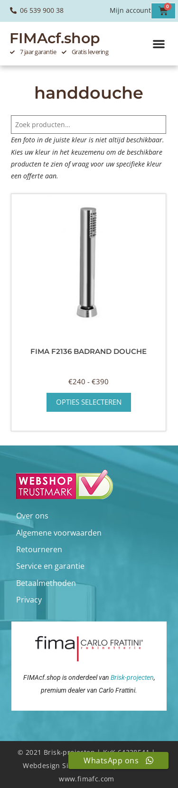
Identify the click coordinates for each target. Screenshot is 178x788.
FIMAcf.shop (54, 38)
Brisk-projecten (132, 677)
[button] (159, 44)
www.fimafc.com (86, 778)
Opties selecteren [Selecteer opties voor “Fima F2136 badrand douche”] (89, 402)
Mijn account (130, 10)
